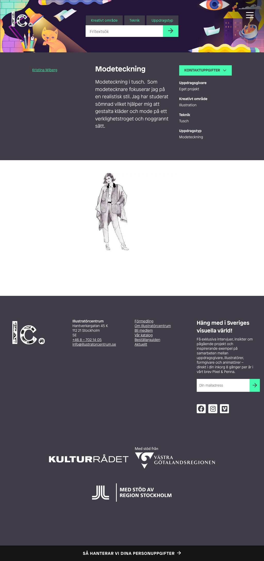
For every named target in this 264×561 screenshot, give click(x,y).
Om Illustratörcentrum (153, 325)
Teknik (134, 20)
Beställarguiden (147, 339)
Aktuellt (141, 344)
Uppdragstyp (162, 20)
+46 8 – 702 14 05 (87, 339)
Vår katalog (144, 335)
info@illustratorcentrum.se (94, 344)
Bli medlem (144, 330)
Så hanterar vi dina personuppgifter (129, 553)
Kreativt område (104, 20)
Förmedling (144, 321)
